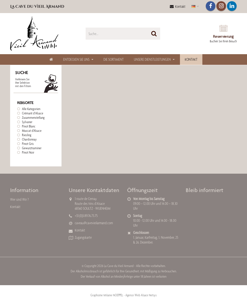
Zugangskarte (83, 237)
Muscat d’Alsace (31, 131)
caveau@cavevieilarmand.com (94, 223)
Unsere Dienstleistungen (152, 59)
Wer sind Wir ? (19, 199)
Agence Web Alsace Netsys (141, 295)
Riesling (26, 135)
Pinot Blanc (28, 126)
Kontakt (177, 6)
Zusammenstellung (33, 117)
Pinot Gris (28, 144)
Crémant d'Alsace (32, 113)
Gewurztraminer (31, 148)
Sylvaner (27, 122)
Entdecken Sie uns (76, 59)
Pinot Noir (28, 152)
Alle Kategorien (31, 109)
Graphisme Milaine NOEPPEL (106, 295)
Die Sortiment (113, 59)
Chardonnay (29, 139)
